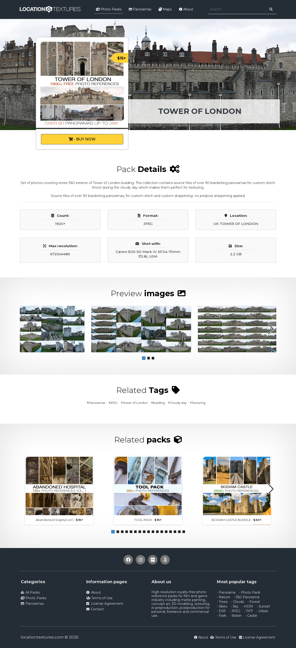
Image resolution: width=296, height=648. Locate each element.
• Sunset (263, 606)
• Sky (234, 606)
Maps (165, 9)
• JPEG (234, 611)
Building (159, 403)
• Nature (223, 597)
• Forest (254, 602)
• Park (221, 616)
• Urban (262, 611)
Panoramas (140, 9)
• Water (236, 616)
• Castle (251, 616)
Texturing (198, 403)
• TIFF (248, 611)
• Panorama (226, 592)
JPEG (114, 403)
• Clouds (237, 602)
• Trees (222, 602)
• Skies (222, 606)
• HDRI (247, 606)
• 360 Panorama (246, 597)
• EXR (221, 611)
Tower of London (135, 403)
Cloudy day (178, 403)
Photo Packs (108, 9)
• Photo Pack (249, 592)
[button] (143, 358)
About (186, 9)
